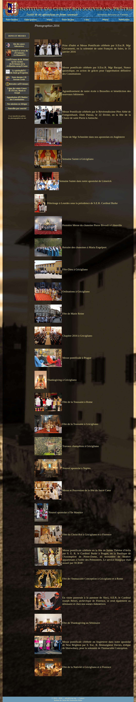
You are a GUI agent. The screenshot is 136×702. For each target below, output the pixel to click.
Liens (86, 19)
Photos (105, 19)
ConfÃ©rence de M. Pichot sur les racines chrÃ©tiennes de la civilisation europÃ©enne (17, 62)
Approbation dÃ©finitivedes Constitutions (17, 98)
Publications (124, 19)
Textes (49, 19)
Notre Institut (12, 19)
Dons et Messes (17, 36)
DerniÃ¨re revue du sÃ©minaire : (17, 53)
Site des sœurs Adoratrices (15, 45)
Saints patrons (30, 19)
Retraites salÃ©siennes (17, 84)
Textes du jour (68, 19)
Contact (81, 698)
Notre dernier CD (16, 78)
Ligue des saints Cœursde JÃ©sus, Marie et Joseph (17, 90)
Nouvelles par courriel (17, 108)
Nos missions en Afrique (17, 104)
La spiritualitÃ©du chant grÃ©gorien (17, 72)
